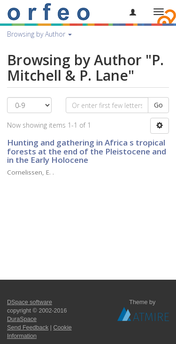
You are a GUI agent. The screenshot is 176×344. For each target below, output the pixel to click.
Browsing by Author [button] (39, 34)
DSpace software (29, 302)
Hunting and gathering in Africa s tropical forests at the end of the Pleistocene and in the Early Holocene (86, 151)
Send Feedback (27, 327)
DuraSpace (22, 319)
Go (158, 104)
